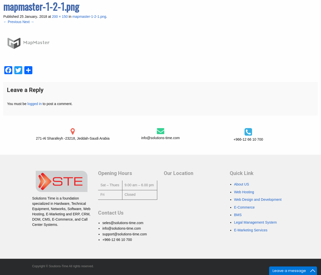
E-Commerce (244, 207)
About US (241, 184)
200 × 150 (60, 17)
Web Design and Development (258, 200)
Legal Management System (255, 222)
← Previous (12, 22)
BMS (238, 215)
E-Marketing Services (250, 230)
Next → (28, 22)
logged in (34, 104)
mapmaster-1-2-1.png (89, 17)
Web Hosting (244, 192)
